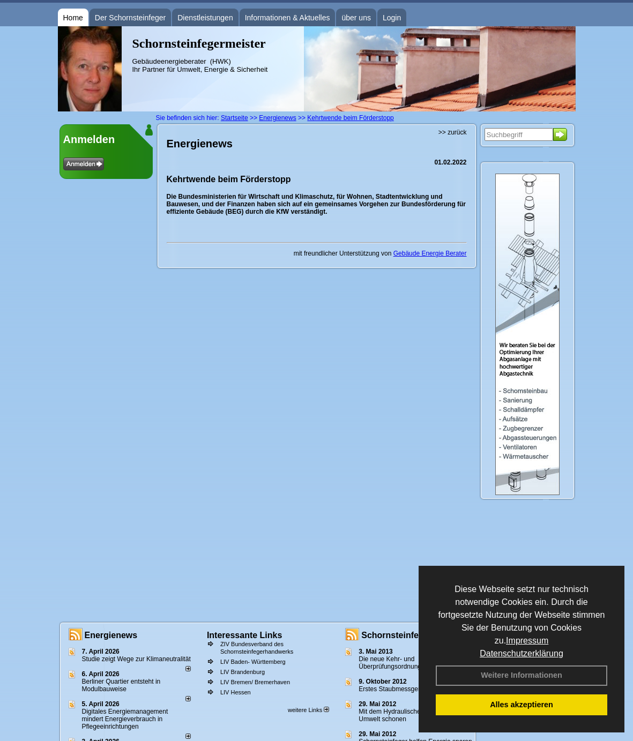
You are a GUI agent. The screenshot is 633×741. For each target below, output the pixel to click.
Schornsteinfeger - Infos (410, 635)
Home (73, 17)
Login (392, 17)
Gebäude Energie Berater (430, 253)
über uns (355, 17)
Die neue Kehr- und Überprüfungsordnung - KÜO (400, 662)
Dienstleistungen (205, 17)
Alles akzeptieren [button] (521, 704)
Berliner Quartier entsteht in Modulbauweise (121, 685)
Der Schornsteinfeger (130, 17)
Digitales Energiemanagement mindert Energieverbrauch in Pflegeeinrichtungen (125, 719)
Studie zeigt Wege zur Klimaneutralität (136, 659)
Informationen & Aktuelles (287, 17)
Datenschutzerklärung (521, 653)
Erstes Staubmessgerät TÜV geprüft (410, 689)
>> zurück (452, 132)
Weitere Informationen (521, 675)
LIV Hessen (235, 692)
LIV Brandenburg (242, 672)
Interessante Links (244, 635)
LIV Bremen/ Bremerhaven (255, 682)
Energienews (111, 635)
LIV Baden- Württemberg (253, 661)
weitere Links (308, 710)
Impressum (527, 640)
